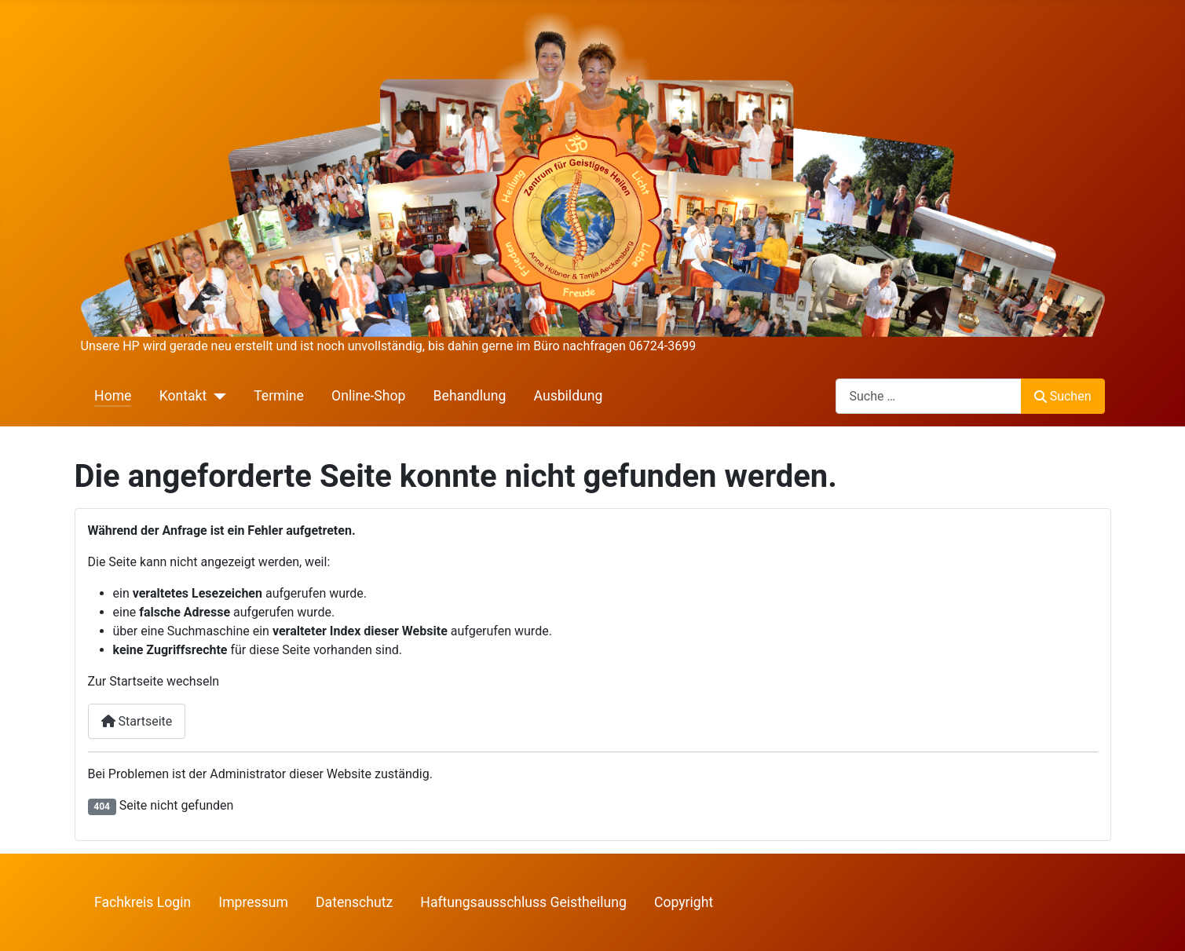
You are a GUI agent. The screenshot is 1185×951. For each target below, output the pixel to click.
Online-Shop (368, 396)
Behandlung (470, 396)
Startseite (137, 721)
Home (112, 396)
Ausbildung (568, 396)
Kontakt (183, 396)
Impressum (253, 902)
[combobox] (929, 396)
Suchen (1062, 396)
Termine (279, 396)
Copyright (683, 902)
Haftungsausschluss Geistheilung (523, 902)
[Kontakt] (216, 396)
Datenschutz (354, 902)
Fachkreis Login (142, 902)
